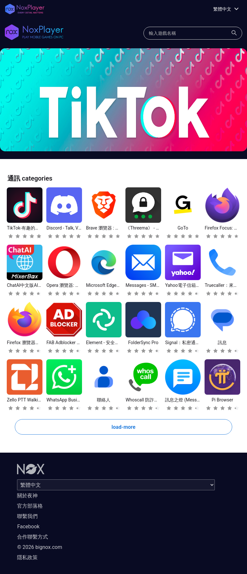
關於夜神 (27, 496)
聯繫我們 (27, 516)
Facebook (28, 526)
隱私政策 (27, 557)
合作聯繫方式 (32, 537)
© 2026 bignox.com (39, 547)
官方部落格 (30, 506)
